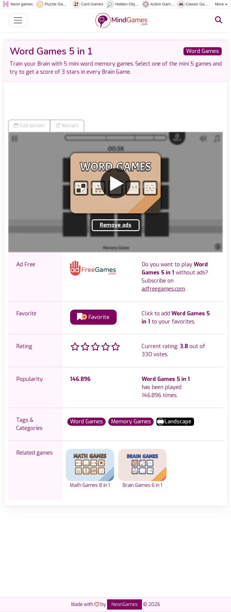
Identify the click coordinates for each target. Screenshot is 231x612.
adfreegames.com (163, 288)
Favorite (93, 317)
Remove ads (115, 225)
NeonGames (124, 604)
